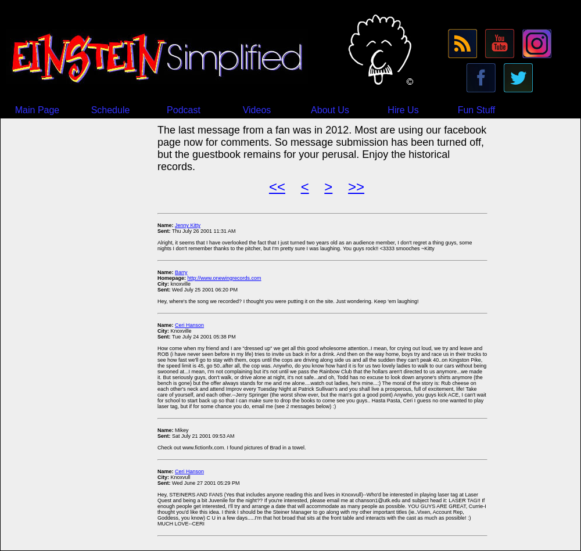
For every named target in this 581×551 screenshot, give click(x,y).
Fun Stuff (477, 110)
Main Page (37, 110)
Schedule (110, 110)
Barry (181, 272)
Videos (257, 110)
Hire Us (403, 110)
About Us (330, 110)
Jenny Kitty (187, 225)
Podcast (183, 110)
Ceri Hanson (189, 325)
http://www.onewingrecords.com (224, 278)
